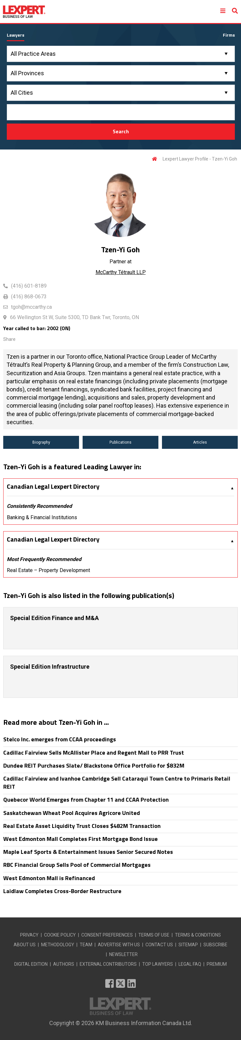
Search (121, 131)
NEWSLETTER (123, 954)
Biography (41, 442)
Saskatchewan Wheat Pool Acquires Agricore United (71, 813)
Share (9, 339)
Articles (200, 442)
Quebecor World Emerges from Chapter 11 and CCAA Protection (86, 799)
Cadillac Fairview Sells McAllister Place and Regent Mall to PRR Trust (93, 752)
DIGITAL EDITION (31, 964)
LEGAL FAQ (189, 964)
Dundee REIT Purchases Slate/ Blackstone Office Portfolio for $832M (93, 765)
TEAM (86, 944)
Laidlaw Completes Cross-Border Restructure (62, 891)
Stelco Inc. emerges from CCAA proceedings (59, 739)
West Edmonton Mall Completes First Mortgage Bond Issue (80, 839)
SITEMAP (188, 944)
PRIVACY (29, 935)
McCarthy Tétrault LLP (121, 272)
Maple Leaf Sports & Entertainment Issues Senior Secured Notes (88, 852)
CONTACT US (159, 944)
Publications (120, 442)
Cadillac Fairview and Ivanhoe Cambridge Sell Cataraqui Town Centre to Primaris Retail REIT (116, 782)
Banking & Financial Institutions (42, 517)
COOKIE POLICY (60, 935)
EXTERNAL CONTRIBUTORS (108, 964)
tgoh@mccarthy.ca (31, 307)
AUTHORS (63, 964)
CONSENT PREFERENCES (107, 935)
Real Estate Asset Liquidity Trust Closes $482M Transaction (82, 826)
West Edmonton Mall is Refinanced (49, 878)
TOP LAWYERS (157, 964)
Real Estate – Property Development (48, 570)
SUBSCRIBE (215, 944)
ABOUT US (25, 944)
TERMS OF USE (153, 935)
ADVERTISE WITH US (119, 944)
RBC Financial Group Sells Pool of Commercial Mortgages (77, 865)
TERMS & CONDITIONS (198, 935)
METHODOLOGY (57, 944)
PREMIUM (217, 964)
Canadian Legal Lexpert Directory (53, 486)
